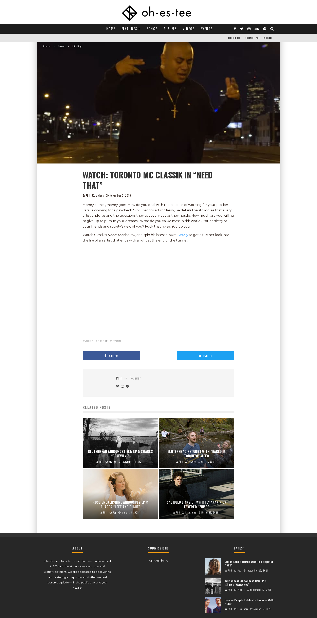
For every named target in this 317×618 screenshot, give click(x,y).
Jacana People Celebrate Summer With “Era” (249, 602)
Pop (239, 570)
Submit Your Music (258, 38)
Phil (86, 195)
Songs (152, 28)
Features (129, 28)
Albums (170, 28)
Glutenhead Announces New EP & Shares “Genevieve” (245, 582)
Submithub (158, 561)
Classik (89, 340)
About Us (234, 38)
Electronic (243, 608)
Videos (188, 28)
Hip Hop (102, 340)
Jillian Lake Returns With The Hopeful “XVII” (249, 563)
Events (206, 28)
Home (110, 28)
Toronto (117, 340)
